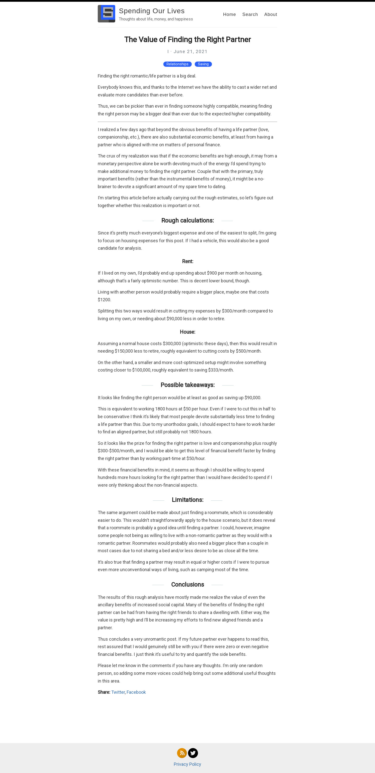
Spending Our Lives (152, 11)
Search (250, 14)
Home (229, 14)
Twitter (118, 692)
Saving (203, 64)
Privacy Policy (187, 764)
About (270, 14)
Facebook (136, 692)
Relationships (177, 64)
